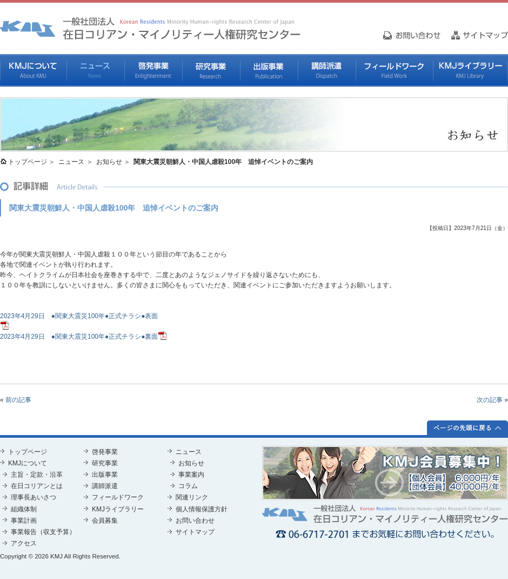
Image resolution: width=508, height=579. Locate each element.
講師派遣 (327, 70)
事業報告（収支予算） (43, 532)
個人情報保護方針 (202, 509)
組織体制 (24, 509)
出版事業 (269, 70)
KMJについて (33, 70)
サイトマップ (195, 532)
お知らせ (109, 162)
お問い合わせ (195, 520)
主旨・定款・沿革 (37, 474)
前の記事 (18, 400)
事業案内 (191, 474)
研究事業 (211, 70)
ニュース (95, 70)
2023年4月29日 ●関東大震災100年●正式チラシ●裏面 (79, 336)
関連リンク (192, 497)
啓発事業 (153, 70)
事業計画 (24, 520)
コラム (188, 486)
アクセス (24, 543)
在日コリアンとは (37, 486)
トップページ (27, 162)
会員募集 (105, 520)
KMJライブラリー (470, 70)
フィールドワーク (394, 70)
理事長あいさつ (33, 497)
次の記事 (490, 400)
